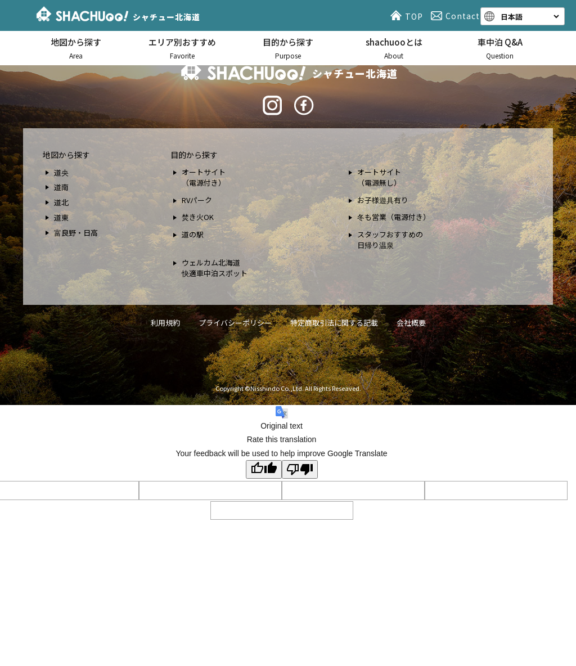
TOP (408, 16)
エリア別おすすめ (182, 48)
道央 (61, 172)
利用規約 (165, 322)
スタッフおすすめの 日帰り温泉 (390, 240)
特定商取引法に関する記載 (334, 322)
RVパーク (197, 200)
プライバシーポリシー (235, 322)
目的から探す (288, 48)
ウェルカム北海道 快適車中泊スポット (215, 268)
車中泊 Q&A (500, 48)
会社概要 (411, 322)
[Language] (529, 16)
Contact (457, 15)
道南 (61, 187)
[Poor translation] (300, 469)
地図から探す (76, 48)
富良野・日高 (76, 232)
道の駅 (193, 234)
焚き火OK (198, 217)
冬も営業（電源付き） (393, 217)
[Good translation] (264, 469)
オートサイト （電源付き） (204, 177)
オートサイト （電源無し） (379, 177)
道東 (61, 217)
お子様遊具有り (382, 200)
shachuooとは (394, 48)
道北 (61, 202)
